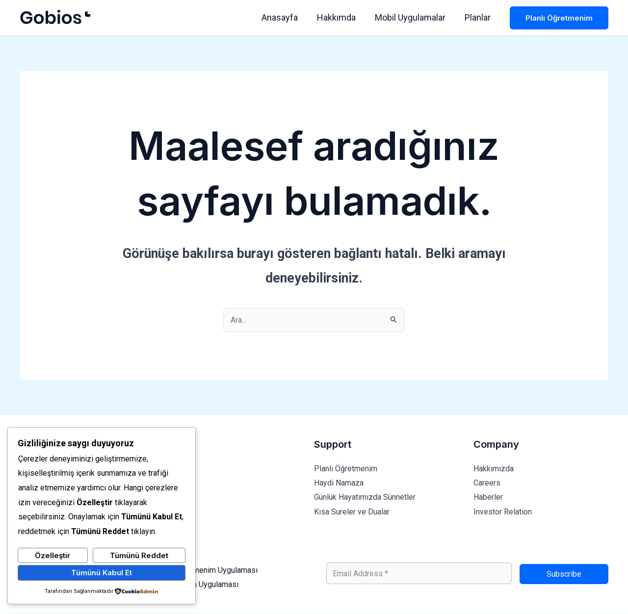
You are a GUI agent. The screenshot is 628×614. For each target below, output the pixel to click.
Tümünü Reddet (139, 555)
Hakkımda (339, 17)
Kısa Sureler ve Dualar (352, 512)
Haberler (488, 497)
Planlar (478, 17)
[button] (559, 17)
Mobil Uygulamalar (412, 17)
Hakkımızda (493, 468)
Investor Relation (502, 512)
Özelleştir (52, 555)
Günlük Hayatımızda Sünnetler (365, 497)
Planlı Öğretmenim (345, 468)
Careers (486, 482)
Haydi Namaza (339, 482)
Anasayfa (284, 17)
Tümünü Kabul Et (101, 572)
